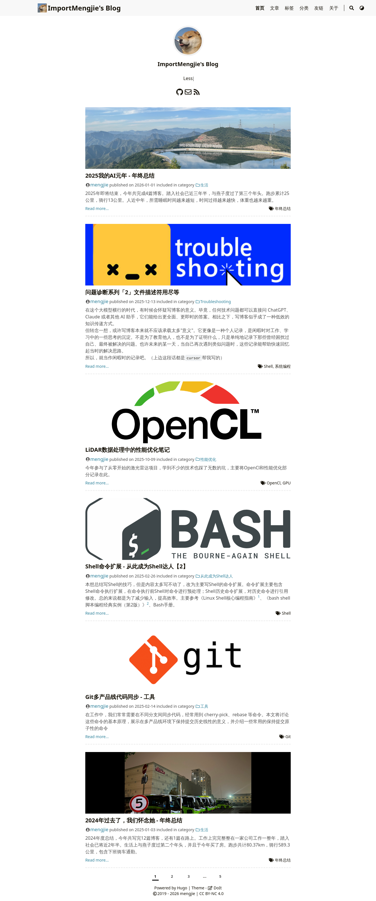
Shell (268, 366)
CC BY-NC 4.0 (211, 893)
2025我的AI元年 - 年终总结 (119, 175)
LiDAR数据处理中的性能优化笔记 (127, 449)
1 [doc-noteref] (259, 596)
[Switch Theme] (362, 8)
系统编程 (283, 366)
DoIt (215, 888)
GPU (286, 483)
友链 (319, 8)
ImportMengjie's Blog (79, 7)
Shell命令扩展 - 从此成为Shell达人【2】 (136, 566)
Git (288, 736)
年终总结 (283, 208)
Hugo (182, 888)
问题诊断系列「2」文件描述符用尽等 (132, 292)
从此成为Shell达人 (214, 576)
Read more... (97, 208)
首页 (260, 8)
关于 (334, 8)
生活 (201, 185)
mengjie (99, 184)
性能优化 (205, 459)
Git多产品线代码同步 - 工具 (120, 697)
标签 (290, 8)
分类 (304, 8)
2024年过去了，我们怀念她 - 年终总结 (133, 820)
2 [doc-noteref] (148, 603)
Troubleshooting (213, 301)
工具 (201, 706)
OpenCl (274, 483)
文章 (275, 8)
